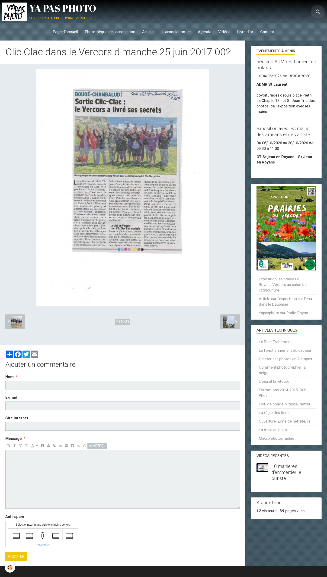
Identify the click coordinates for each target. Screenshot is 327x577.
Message (13, 438)
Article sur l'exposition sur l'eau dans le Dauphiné (285, 301)
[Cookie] (10, 567)
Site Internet (17, 418)
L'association (174, 31)
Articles (148, 31)
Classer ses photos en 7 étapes (285, 359)
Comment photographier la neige (282, 370)
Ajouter (16, 556)
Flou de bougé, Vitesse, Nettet (284, 404)
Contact (267, 31)
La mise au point (273, 429)
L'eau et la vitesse (274, 381)
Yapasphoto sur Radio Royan (283, 312)
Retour (122, 321)
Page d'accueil (65, 31)
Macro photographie (276, 438)
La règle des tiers (274, 412)
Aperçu (97, 446)
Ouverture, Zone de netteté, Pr (285, 421)
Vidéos (224, 31)
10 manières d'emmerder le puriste (286, 472)
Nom (9, 376)
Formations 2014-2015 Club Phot (282, 393)
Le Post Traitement (275, 341)
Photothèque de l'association (110, 31)
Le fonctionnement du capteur (285, 350)
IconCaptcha (42, 545)
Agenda (204, 31)
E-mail (11, 397)
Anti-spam (14, 516)
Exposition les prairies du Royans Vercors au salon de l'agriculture (283, 284)
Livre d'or (245, 31)
